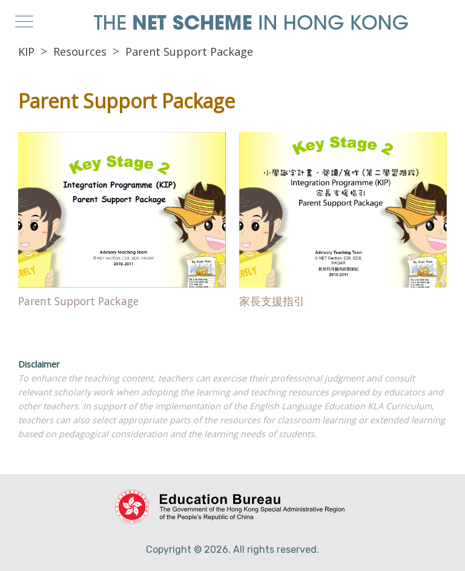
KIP (26, 51)
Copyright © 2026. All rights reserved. (232, 549)
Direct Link (122, 223)
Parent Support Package (189, 51)
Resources (80, 51)
